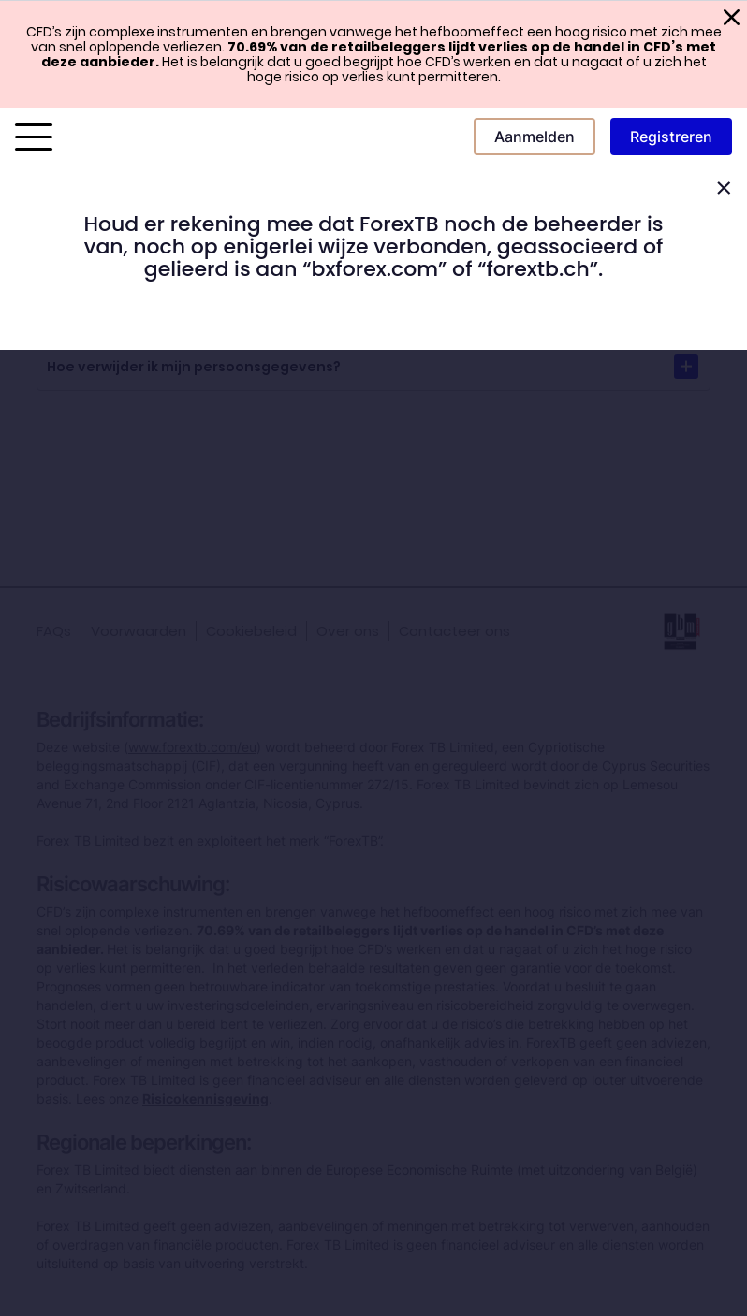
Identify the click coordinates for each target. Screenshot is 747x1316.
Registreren (671, 136)
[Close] (723, 188)
